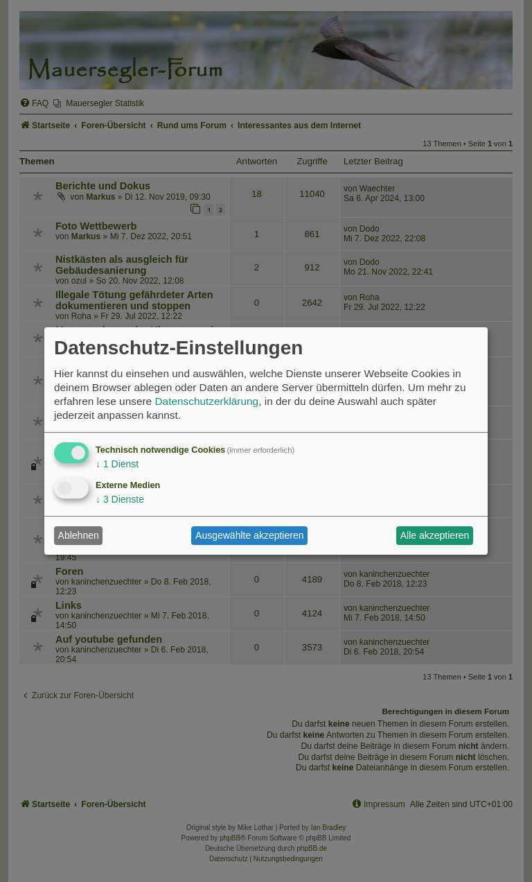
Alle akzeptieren (435, 535)
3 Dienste (120, 499)
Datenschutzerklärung (206, 401)
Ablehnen (78, 535)
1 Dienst (117, 464)
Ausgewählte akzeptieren (249, 535)
